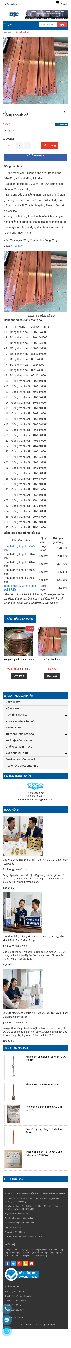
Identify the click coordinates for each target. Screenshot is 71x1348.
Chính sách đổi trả (13, 1324)
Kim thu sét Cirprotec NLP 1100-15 (44, 1103)
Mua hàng (50, 164)
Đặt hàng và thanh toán (15, 1310)
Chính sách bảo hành (14, 1329)
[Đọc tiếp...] (8, 907)
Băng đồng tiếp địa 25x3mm (19, 678)
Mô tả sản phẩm (35, 175)
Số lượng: (8, 158)
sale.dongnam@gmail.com (39, 818)
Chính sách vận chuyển (15, 1320)
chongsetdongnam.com (23, 1242)
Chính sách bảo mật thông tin (18, 1315)
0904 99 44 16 (21, 1233)
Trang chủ (7, 32)
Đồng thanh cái (52, 678)
